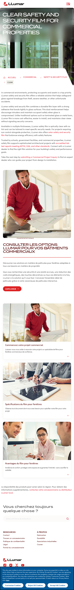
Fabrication (41, 535)
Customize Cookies (13, 585)
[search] (37, 518)
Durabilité (41, 538)
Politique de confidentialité (14, 541)
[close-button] (69, 4)
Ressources (9, 532)
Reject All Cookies (35, 585)
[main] (37, 578)
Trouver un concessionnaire (14, 538)
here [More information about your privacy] (7, 580)
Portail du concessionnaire (13, 547)
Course (40, 544)
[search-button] (67, 518)
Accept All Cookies (57, 585)
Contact (6, 535)
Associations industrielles (46, 541)
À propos (42, 532)
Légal (5, 544)
